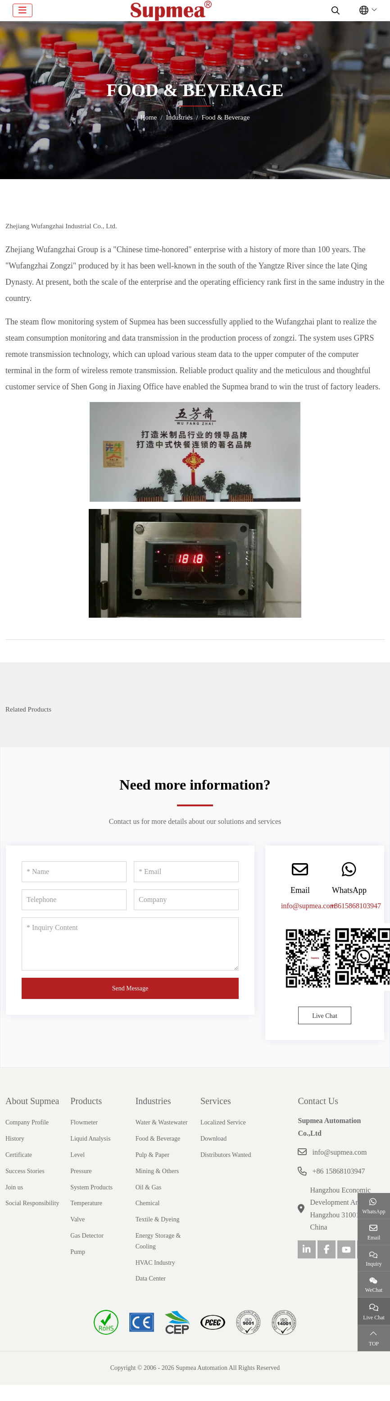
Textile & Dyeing (158, 1219)
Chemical (148, 1203)
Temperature (86, 1203)
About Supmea (32, 1101)
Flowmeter (84, 1122)
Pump (77, 1251)
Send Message (130, 988)
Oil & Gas (149, 1187)
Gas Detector (86, 1235)
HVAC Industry (155, 1262)
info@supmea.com (308, 906)
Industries (153, 1101)
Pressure (80, 1171)
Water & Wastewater (162, 1122)
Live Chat (324, 1016)
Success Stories (25, 1171)
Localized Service (223, 1122)
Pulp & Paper (152, 1154)
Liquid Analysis (90, 1138)
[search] (334, 10)
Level (77, 1154)
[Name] (74, 871)
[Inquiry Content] (130, 944)
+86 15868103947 (338, 1171)
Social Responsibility (32, 1203)
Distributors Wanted (225, 1154)
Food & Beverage (158, 1138)
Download (213, 1138)
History (14, 1138)
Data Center (151, 1278)
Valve (77, 1219)
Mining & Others (157, 1171)
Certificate (18, 1154)
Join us (14, 1187)
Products (86, 1101)
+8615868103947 (355, 906)
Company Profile (27, 1122)
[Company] (186, 899)
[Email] (186, 871)
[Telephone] (74, 899)
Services (215, 1101)
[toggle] (22, 10)
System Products (91, 1187)
